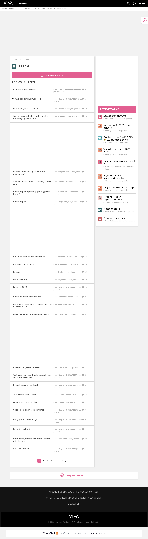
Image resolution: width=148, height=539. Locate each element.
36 (84, 264)
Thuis (107, 202)
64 (84, 375)
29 (84, 287)
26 (84, 116)
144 (84, 402)
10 (84, 201)
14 (84, 191)
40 (84, 304)
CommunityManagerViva (69, 89)
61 (84, 314)
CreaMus (62, 297)
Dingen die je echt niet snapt (119, 187)
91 (84, 419)
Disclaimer (73, 504)
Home (15, 60)
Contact (93, 492)
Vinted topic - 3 (111, 209)
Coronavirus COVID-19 (114, 166)
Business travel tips (114, 218)
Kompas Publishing (98, 533)
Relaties (108, 142)
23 (84, 171)
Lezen (26, 60)
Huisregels (82, 492)
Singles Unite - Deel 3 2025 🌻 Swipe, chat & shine (118, 138)
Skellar (61, 272)
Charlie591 (62, 439)
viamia (61, 394)
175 (84, 394)
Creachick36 (63, 108)
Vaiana (61, 181)
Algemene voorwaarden (62, 492)
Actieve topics (23, 9)
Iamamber (62, 314)
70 (84, 439)
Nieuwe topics (8, 9)
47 (84, 367)
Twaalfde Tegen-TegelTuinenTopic (113, 198)
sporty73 (62, 116)
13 (62, 461)
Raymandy (62, 279)
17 (84, 257)
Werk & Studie (111, 221)
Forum (23, 3)
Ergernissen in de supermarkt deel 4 (113, 176)
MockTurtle (63, 191)
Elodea (61, 402)
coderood (62, 367)
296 (84, 108)
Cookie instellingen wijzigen (87, 498)
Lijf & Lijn (109, 118)
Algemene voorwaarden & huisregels (50, 9)
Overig (108, 130)
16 (84, 449)
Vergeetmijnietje (66, 201)
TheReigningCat (65, 304)
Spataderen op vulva (114, 116)
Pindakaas (63, 264)
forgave (62, 171)
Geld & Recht (111, 211)
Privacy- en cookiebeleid (57, 498)
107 (84, 279)
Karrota (61, 257)
